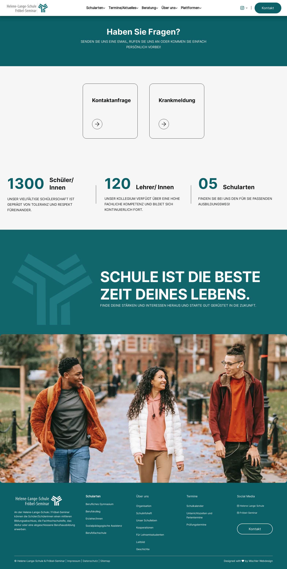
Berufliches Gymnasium (99, 504)
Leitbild (140, 542)
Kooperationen (144, 527)
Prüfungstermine (196, 524)
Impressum (73, 560)
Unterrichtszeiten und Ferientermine (199, 515)
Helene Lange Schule (250, 505)
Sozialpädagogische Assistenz (104, 525)
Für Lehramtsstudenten (150, 534)
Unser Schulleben (146, 520)
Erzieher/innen (94, 518)
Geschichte (143, 549)
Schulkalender (195, 505)
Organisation (143, 505)
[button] (97, 7)
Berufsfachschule (96, 532)
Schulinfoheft (144, 513)
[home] (27, 8)
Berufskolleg (93, 511)
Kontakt (255, 529)
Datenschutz (90, 560)
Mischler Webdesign (261, 560)
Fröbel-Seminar (247, 512)
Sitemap (105, 560)
